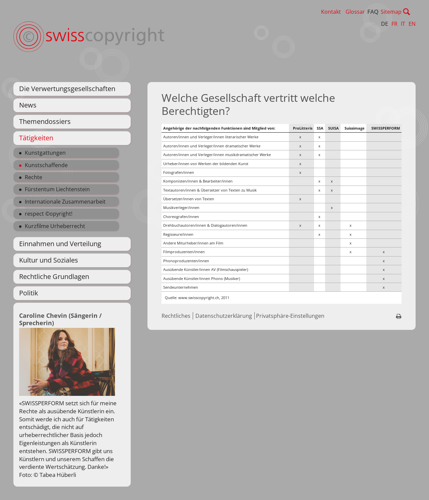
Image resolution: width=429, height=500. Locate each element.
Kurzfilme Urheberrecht (55, 226)
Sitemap (405, 11)
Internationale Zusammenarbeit (65, 201)
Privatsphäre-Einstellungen (290, 315)
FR (394, 23)
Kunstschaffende (46, 165)
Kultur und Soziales (48, 260)
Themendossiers (45, 121)
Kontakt (345, 11)
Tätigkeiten (36, 137)
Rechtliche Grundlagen (54, 276)
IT (403, 23)
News (28, 105)
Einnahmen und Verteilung (60, 243)
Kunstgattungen (45, 152)
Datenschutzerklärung (223, 315)
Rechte (33, 177)
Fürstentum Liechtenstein (57, 189)
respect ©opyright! (48, 213)
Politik (28, 292)
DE (384, 23)
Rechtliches (176, 315)
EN (412, 23)
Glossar (369, 11)
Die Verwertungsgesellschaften (67, 88)
